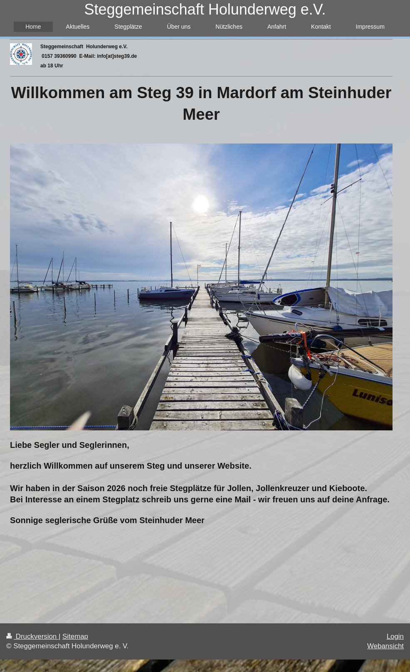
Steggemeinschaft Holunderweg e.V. (205, 9)
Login (395, 636)
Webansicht (385, 646)
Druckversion (32, 636)
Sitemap (75, 636)
